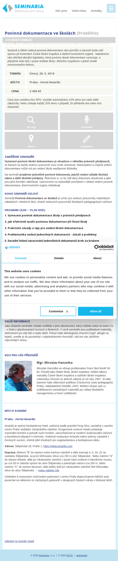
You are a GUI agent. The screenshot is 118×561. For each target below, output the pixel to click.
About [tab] (97, 258)
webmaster (81, 555)
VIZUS (69, 555)
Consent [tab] (20, 258)
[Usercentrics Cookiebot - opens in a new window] (97, 247)
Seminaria (44, 555)
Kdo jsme (61, 10)
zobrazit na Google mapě (19, 541)
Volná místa (79, 10)
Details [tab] (59, 258)
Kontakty (96, 10)
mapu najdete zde (48, 470)
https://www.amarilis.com (57, 446)
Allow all (95, 311)
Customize (58, 311)
